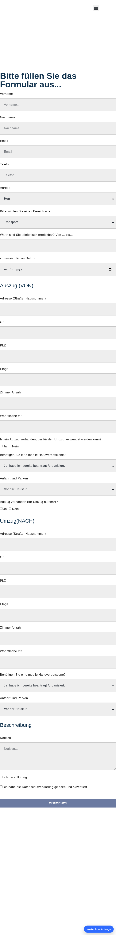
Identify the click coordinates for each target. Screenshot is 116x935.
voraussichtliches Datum (17, 258)
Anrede (5, 187)
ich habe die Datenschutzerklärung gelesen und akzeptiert (45, 787)
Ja (5, 446)
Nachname (7, 117)
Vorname (6, 93)
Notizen (5, 738)
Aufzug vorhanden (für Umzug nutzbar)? (29, 501)
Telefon (5, 164)
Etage (4, 369)
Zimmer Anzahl (10, 392)
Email (4, 140)
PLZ (3, 345)
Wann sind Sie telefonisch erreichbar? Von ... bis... (36, 234)
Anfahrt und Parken (14, 478)
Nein (15, 446)
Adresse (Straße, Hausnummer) (23, 298)
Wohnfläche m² (11, 415)
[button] (96, 8)
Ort (2, 322)
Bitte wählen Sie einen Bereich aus (25, 211)
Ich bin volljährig (15, 777)
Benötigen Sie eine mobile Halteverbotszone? (33, 455)
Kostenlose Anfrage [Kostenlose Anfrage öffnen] (99, 929)
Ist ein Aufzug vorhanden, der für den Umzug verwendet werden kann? (51, 439)
